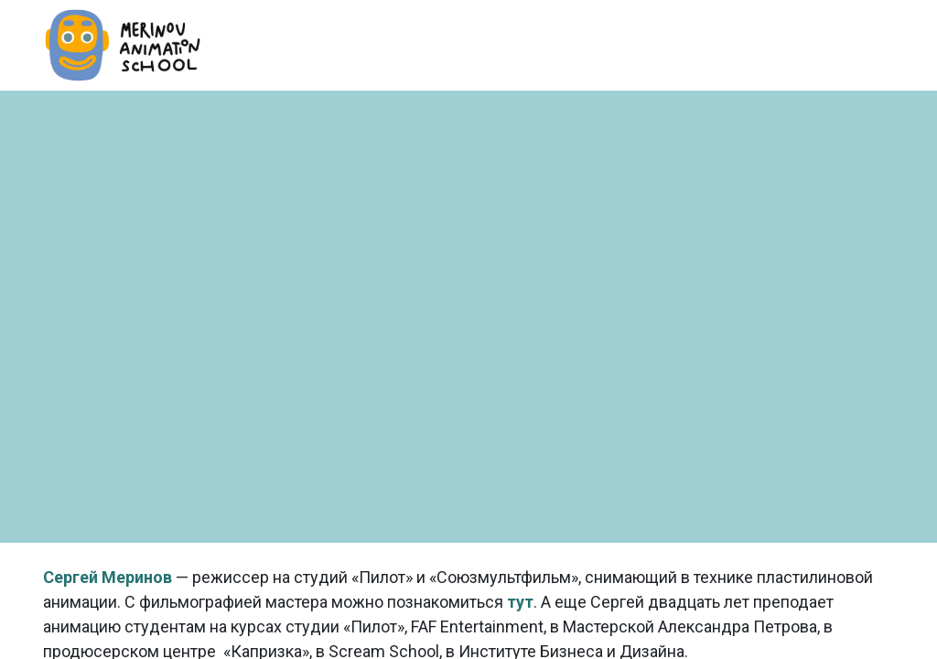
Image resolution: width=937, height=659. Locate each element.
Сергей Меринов (107, 577)
